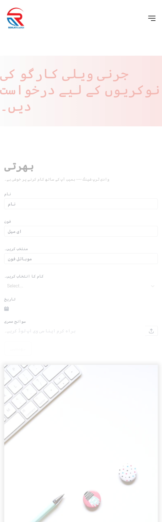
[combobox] (7, 290)
